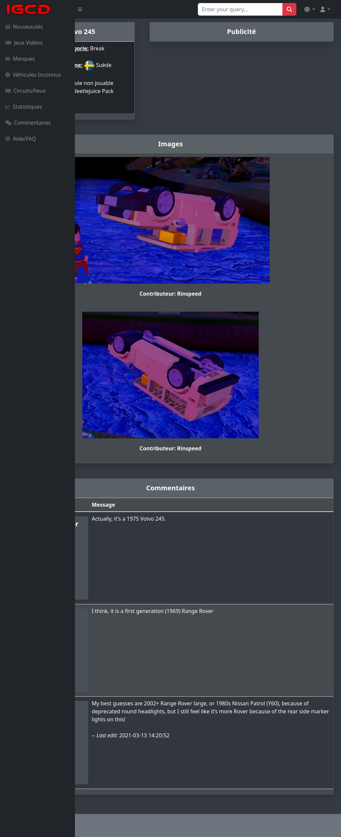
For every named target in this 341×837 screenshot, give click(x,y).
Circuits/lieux (25, 90)
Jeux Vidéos (24, 42)
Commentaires (28, 122)
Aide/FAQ (20, 138)
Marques (20, 58)
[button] (310, 9)
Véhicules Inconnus (33, 74)
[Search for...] (240, 9)
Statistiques (23, 106)
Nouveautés (24, 26)
